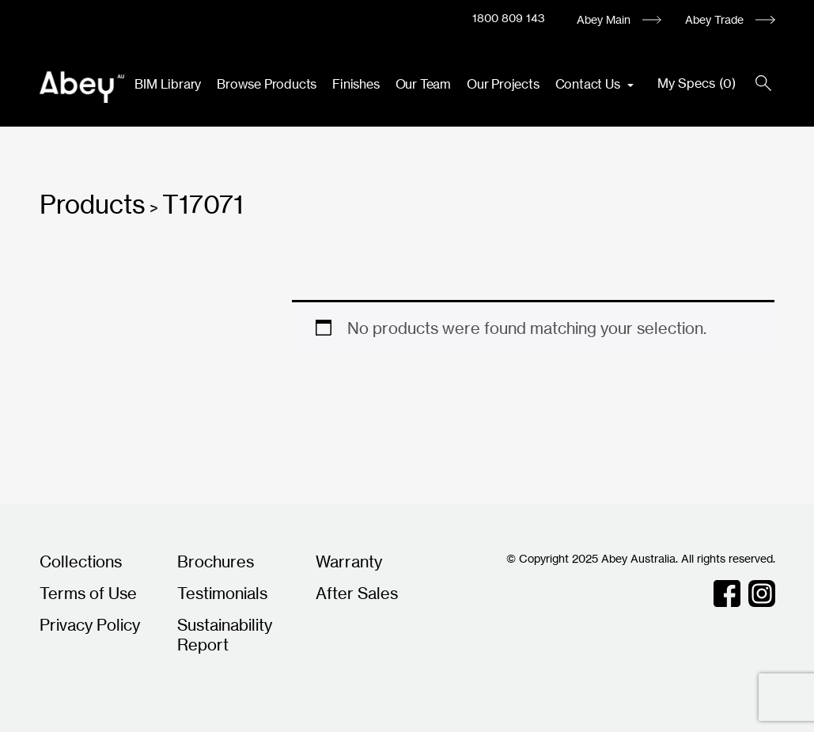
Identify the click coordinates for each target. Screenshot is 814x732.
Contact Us (589, 84)
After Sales (357, 593)
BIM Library (167, 84)
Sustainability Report (224, 634)
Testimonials (222, 593)
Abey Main (603, 19)
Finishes (355, 84)
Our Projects (503, 84)
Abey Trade (714, 19)
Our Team (423, 84)
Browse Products (266, 84)
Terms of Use (88, 593)
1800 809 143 (508, 18)
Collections (81, 561)
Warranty (349, 561)
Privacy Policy (90, 625)
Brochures (215, 561)
